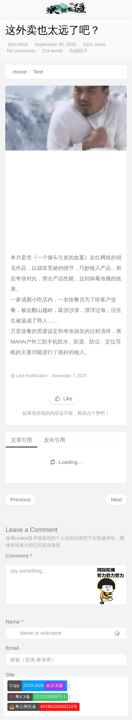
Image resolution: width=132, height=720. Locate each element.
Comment (19, 556)
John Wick (17, 44)
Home (20, 72)
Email (12, 648)
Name (14, 622)
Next (116, 499)
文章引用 (21, 440)
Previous (20, 499)
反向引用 (54, 440)
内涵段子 (78, 50)
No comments (21, 50)
